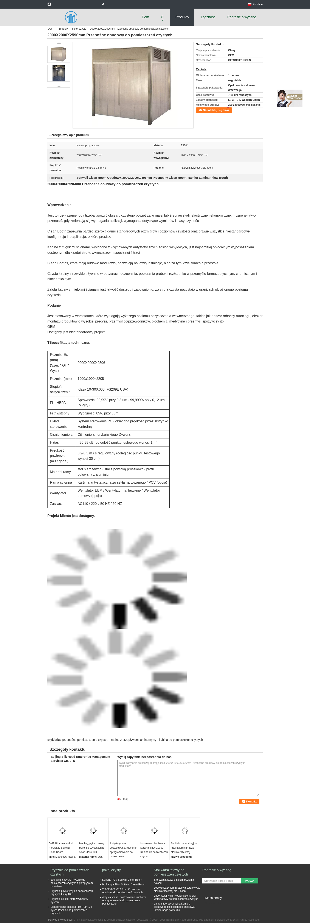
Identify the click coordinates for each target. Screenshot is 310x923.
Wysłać (249, 881)
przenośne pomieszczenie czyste (84, 739)
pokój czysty (79, 28)
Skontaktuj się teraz (216, 110)
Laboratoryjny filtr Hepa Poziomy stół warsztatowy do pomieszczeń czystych (176, 897)
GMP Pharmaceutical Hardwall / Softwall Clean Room (61, 848)
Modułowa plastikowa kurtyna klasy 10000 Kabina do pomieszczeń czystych (154, 850)
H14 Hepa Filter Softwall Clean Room (123, 884)
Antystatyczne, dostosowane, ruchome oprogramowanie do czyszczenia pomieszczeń (123, 852)
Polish (258, 4)
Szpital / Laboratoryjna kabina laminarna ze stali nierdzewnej (184, 848)
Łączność (208, 17)
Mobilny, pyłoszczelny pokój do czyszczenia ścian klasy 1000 (91, 848)
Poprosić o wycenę (241, 17)
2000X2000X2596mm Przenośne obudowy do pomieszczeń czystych (122, 891)
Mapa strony (213, 898)
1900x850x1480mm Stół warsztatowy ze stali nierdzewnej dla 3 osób (177, 889)
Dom (145, 17)
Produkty (182, 17)
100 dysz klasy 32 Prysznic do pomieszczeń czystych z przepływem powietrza (72, 883)
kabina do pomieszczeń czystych (181, 739)
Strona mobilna (212, 903)
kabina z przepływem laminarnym (132, 739)
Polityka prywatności (60, 919)
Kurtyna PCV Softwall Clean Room (122, 879)
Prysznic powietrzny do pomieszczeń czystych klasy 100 (72, 892)
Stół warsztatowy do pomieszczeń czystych (171, 872)
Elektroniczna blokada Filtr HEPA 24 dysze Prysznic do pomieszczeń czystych (71, 910)
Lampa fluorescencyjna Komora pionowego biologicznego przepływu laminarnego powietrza (174, 907)
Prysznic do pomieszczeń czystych (69, 872)
